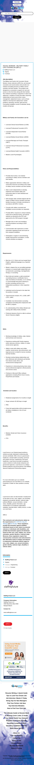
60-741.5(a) (13, 523)
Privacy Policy (16, 743)
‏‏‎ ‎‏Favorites (17, 5)
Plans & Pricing (16, 748)
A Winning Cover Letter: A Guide (16, 715)
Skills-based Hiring (16, 728)
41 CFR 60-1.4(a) (19, 522)
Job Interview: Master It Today (16, 698)
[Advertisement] (17, 39)
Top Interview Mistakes (16, 706)
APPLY (8, 624)
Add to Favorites (8, 628)
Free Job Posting (16, 735)
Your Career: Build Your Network (16, 718)
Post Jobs (17, 2)
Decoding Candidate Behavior (16, 726)
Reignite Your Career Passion (16, 720)
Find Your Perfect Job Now (16, 703)
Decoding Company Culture (16, 723)
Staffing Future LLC (9, 595)
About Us (16, 733)
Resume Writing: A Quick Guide (16, 693)
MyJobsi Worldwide (16, 745)
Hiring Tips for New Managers (16, 700)
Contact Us (16, 738)
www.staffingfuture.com (10, 612)
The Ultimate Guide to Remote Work (16, 713)
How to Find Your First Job (16, 708)
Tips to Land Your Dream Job (16, 695)
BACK (7, 572)
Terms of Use (16, 740)
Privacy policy (20, 759)
